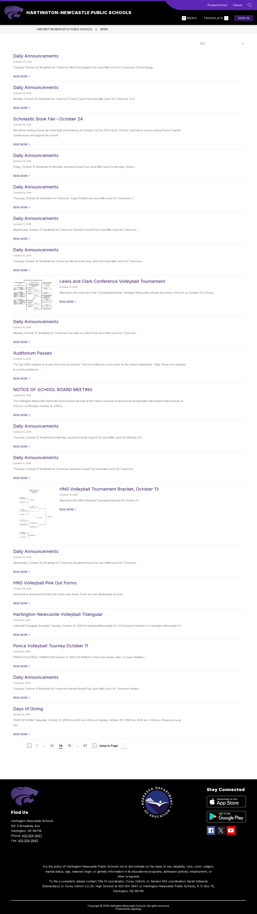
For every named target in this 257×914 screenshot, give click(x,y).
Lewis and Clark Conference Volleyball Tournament (112, 281)
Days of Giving (28, 708)
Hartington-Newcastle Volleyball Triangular (58, 614)
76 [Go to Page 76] (69, 745)
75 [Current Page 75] (60, 746)
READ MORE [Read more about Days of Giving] (21, 734)
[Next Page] (94, 745)
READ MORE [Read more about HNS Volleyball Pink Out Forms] (21, 603)
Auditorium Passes (32, 353)
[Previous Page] (29, 745)
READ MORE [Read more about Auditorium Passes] (21, 378)
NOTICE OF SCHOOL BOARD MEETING (52, 389)
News (104, 29)
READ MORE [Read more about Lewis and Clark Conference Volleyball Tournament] (68, 301)
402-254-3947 (32, 836)
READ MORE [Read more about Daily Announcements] (21, 76)
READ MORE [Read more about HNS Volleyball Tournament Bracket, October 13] (68, 509)
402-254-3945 (28, 840)
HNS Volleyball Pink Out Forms (45, 582)
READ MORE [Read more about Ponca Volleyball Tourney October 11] (21, 666)
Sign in (244, 18)
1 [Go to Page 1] (37, 745)
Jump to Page (108, 745)
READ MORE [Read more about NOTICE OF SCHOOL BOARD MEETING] (21, 415)
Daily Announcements (35, 56)
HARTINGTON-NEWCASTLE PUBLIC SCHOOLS (64, 29)
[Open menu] (189, 18)
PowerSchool (217, 5)
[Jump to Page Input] (123, 746)
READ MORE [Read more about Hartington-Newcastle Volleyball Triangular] (21, 634)
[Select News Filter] (221, 43)
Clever (237, 5)
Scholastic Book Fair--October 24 (48, 119)
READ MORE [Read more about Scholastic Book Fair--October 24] (21, 144)
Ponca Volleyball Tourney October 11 (50, 645)
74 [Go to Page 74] (52, 745)
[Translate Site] (215, 18)
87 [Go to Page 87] (85, 745)
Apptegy (136, 908)
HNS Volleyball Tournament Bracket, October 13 (109, 489)
